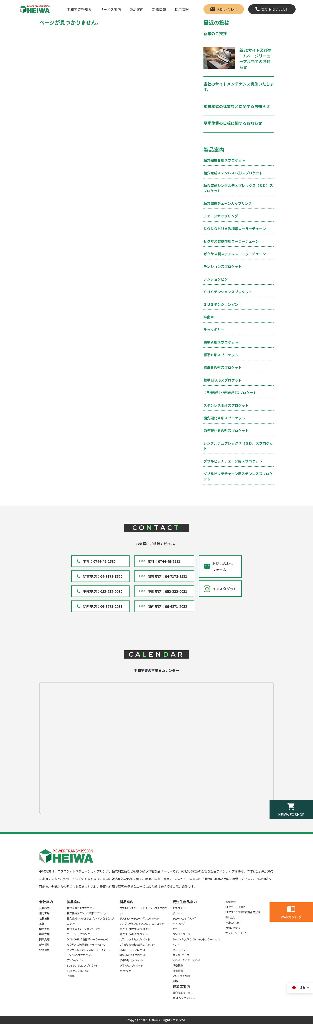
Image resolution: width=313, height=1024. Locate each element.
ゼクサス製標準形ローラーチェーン (231, 241)
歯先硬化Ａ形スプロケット (224, 417)
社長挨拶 (44, 918)
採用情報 (182, 9)
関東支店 (44, 939)
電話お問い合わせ (275, 9)
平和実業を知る (79, 9)
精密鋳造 (178, 965)
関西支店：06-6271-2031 (102, 606)
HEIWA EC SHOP (291, 814)
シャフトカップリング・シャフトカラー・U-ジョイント (197, 941)
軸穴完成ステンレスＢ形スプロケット (233, 172)
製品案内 (136, 9)
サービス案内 (110, 9)
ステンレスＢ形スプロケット (226, 405)
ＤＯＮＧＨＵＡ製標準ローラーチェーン (234, 228)
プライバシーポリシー (237, 933)
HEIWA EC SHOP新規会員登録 (242, 912)
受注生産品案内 (185, 901)
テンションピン (215, 279)
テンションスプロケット (222, 266)
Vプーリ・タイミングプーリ (187, 960)
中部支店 (44, 934)
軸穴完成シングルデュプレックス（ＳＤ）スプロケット (90, 920)
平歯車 (208, 316)
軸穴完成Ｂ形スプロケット (224, 160)
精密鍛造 (178, 970)
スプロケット (179, 908)
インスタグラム (224, 588)
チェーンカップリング (220, 216)
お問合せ (230, 901)
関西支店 (44, 929)
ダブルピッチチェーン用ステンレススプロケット (143, 910)
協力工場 (44, 913)
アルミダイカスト (182, 976)
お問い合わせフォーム (222, 566)
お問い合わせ (226, 9)
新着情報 (159, 9)
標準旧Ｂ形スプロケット (222, 380)
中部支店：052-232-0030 (102, 591)
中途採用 (44, 950)
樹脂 (175, 981)
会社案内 (46, 901)
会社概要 (44, 908)
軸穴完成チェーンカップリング (227, 203)
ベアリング (179, 923)
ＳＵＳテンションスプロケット (227, 291)
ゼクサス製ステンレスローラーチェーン (234, 253)
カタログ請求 (232, 928)
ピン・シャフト (180, 950)
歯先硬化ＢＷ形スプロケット (226, 430)
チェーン (177, 913)
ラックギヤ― (213, 329)
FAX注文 (230, 917)
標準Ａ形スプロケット (220, 342)
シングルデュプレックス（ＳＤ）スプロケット (142, 923)
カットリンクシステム (184, 998)
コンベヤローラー (182, 934)
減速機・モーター (182, 955)
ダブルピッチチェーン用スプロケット (232, 461)
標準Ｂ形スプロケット (220, 354)
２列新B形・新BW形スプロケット (230, 392)
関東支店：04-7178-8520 (102, 576)
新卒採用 (44, 944)
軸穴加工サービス (183, 992)
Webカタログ (291, 917)
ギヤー (176, 929)
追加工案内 (181, 986)
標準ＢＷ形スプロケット (222, 367)
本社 (41, 923)
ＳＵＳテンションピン (220, 304)
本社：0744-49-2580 (99, 561)
